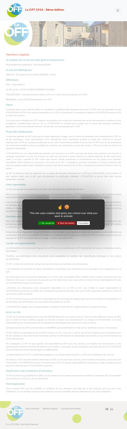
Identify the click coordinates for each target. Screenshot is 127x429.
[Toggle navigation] (117, 10)
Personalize (83, 223)
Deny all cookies (66, 223)
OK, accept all (46, 223)
